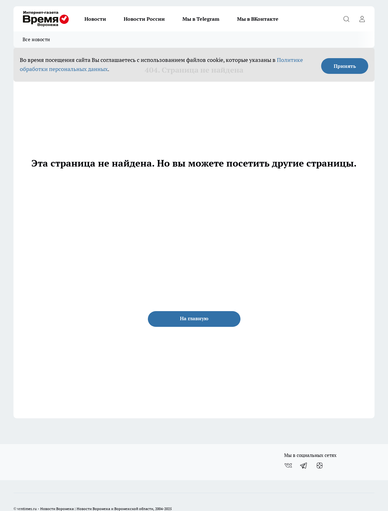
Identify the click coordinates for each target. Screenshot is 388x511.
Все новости (36, 39)
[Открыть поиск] (346, 19)
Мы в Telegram (200, 19)
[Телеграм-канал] (304, 465)
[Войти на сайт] (362, 19)
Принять (345, 66)
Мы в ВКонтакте (257, 19)
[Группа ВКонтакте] (288, 465)
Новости (95, 19)
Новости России (144, 19)
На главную (194, 318)
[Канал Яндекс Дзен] (319, 465)
